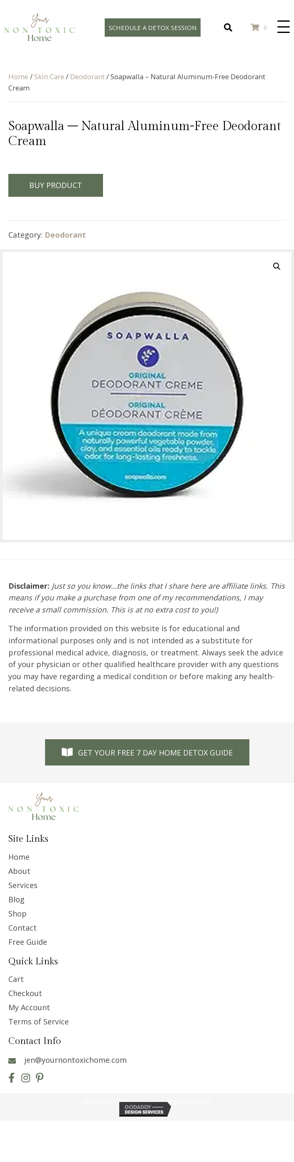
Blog (16, 899)
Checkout (25, 993)
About (19, 871)
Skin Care (49, 76)
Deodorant (87, 76)
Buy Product (55, 185)
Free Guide (27, 942)
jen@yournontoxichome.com (75, 1060)
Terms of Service (38, 1021)
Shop (17, 914)
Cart (16, 979)
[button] (283, 27)
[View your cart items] (260, 27)
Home (18, 76)
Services (23, 885)
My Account (29, 1007)
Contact (22, 928)
